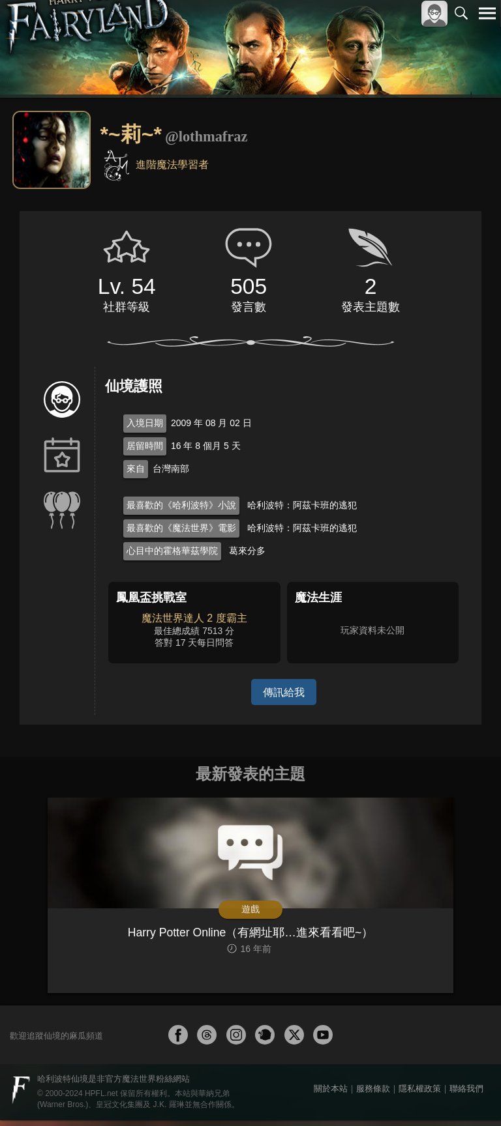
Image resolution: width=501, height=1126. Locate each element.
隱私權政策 (420, 1094)
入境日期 (145, 423)
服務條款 (373, 1094)
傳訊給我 (283, 691)
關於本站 (331, 1094)
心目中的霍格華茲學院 (172, 550)
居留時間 (145, 445)
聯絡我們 (466, 1094)
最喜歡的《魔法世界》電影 (181, 528)
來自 (136, 468)
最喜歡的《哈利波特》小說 (181, 505)
